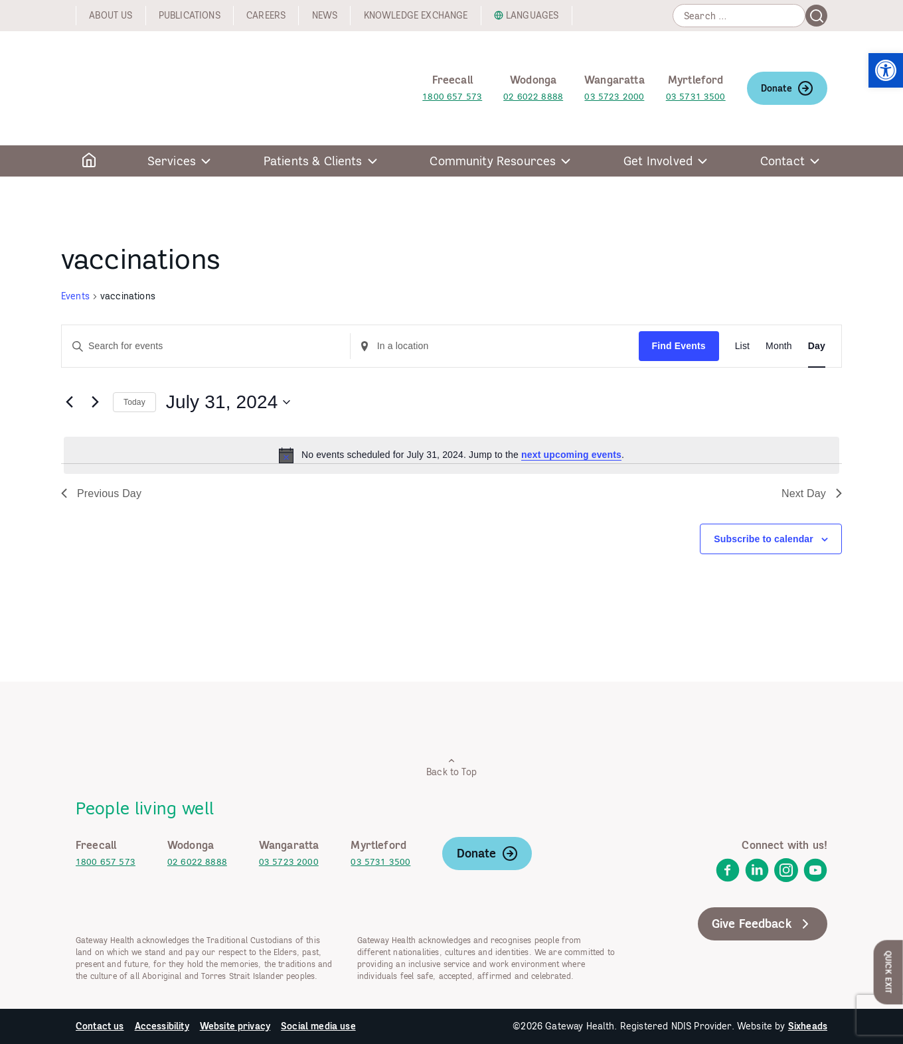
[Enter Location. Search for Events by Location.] (495, 346)
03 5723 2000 (614, 96)
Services (171, 161)
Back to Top (451, 767)
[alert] (451, 455)
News (325, 15)
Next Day (811, 493)
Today (134, 402)
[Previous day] (69, 402)
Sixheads (807, 1026)
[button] (885, 70)
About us (110, 15)
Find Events (679, 345)
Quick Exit (889, 972)
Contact (782, 161)
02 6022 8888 (533, 96)
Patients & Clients (313, 161)
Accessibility (162, 1026)
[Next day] (95, 402)
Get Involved (658, 161)
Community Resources (493, 161)
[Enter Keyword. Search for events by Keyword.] (206, 346)
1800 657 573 (452, 96)
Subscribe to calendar (763, 539)
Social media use (318, 1026)
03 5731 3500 (696, 96)
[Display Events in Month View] (779, 346)
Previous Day (101, 493)
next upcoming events (571, 454)
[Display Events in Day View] (816, 346)
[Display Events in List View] (742, 346)
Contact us (100, 1026)
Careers (266, 15)
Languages (532, 15)
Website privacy (235, 1026)
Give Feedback (762, 924)
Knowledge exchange (416, 15)
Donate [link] (787, 88)
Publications (189, 15)
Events (75, 296)
